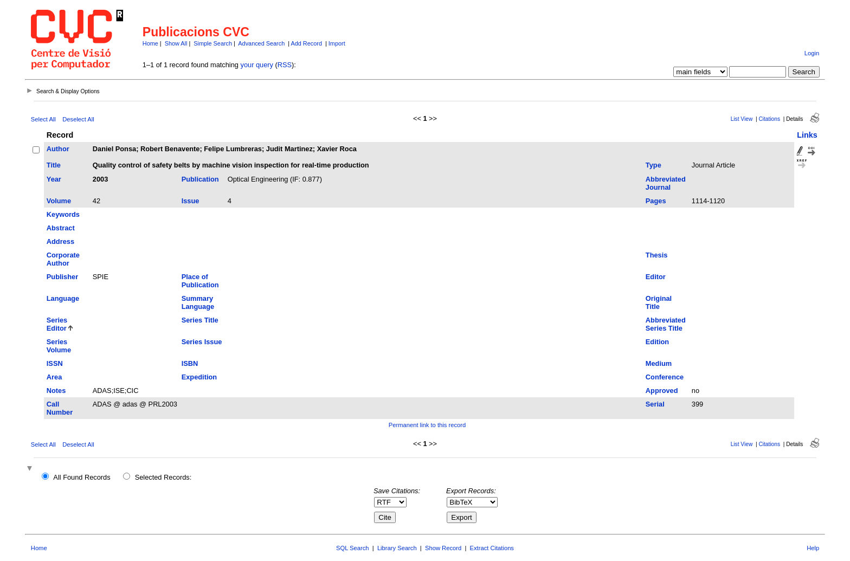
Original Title (659, 302)
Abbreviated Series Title (666, 324)
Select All (43, 119)
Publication (200, 179)
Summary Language (198, 302)
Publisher (62, 277)
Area (54, 377)
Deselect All (78, 119)
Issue (190, 201)
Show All (176, 43)
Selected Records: (163, 477)
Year (54, 179)
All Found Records (81, 477)
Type (653, 165)
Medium (659, 363)
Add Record (306, 43)
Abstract (61, 228)
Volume (59, 201)
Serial (655, 404)
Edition (657, 342)
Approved (662, 390)
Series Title (200, 320)
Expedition (199, 377)
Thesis (657, 255)
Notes (56, 390)
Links (807, 135)
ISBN (190, 363)
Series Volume (59, 346)
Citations (769, 119)
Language (63, 298)
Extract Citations (492, 548)
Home (150, 43)
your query (257, 65)
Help (813, 548)
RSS (285, 65)
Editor (656, 277)
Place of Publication (200, 281)
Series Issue (202, 342)
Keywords (63, 214)
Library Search (397, 548)
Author (58, 149)
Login (811, 53)
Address (60, 241)
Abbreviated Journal (666, 183)
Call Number (60, 408)
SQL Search (352, 548)
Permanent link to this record (427, 425)
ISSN (55, 363)
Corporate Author (63, 259)
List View (742, 119)
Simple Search (213, 43)
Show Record (443, 548)
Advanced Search (261, 43)
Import (337, 43)
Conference (665, 377)
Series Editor (57, 324)
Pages (656, 201)
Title (54, 165)
